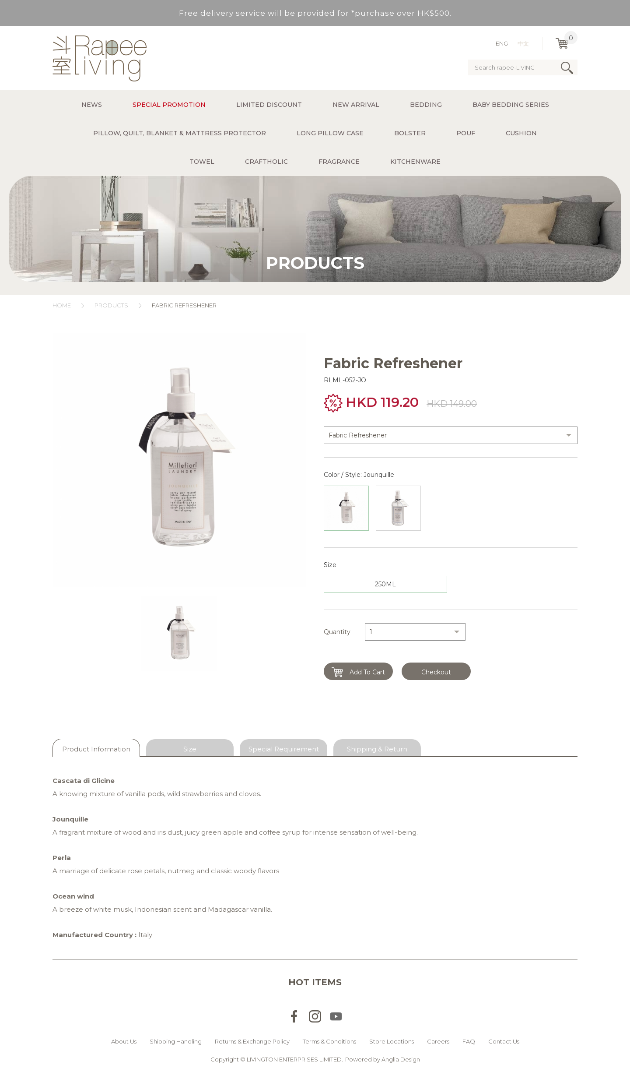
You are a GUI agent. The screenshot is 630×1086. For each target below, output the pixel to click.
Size (189, 749)
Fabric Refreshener (185, 305)
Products (111, 305)
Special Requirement (283, 749)
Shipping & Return (377, 749)
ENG (502, 43)
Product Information (96, 749)
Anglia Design (401, 1059)
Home (61, 305)
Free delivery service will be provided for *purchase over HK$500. (315, 13)
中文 (523, 43)
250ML (385, 584)
